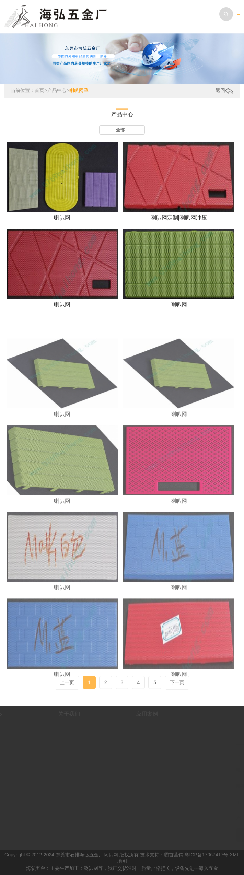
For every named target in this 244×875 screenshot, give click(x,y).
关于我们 (49, 714)
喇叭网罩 (79, 90)
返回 (224, 91)
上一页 (67, 686)
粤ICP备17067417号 (207, 855)
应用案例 (127, 714)
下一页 (177, 686)
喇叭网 (62, 220)
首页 (39, 90)
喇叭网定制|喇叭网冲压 (179, 220)
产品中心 (57, 90)
